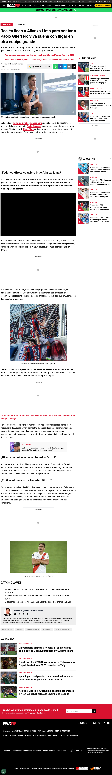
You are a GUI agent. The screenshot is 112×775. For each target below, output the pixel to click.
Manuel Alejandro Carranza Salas (28, 611)
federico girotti (33, 629)
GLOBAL (41, 731)
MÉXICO (50, 731)
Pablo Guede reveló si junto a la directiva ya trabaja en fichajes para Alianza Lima (39, 59)
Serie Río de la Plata (63, 629)
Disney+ (19, 629)
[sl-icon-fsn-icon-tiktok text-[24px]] (103, 723)
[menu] (3, 5)
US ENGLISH (66, 731)
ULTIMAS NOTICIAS (29, 6)
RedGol (56, 736)
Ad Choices (61, 751)
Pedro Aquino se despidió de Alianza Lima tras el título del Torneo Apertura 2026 (39, 55)
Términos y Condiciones (36, 713)
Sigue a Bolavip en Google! (41, 66)
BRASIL (26, 731)
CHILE (34, 731)
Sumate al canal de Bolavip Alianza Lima (56, 10)
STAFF (20, 736)
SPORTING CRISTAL (76, 6)
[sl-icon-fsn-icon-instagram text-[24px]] (94, 723)
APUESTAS (91, 6)
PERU (57, 731)
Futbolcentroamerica (69, 736)
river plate (47, 629)
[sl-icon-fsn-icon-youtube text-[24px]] (108, 723)
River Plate (28, 129)
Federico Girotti (21, 123)
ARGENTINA (17, 731)
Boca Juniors (7, 629)
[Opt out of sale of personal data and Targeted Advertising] (3, 771)
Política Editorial (49, 751)
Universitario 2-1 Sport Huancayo (23, 1)
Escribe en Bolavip (44, 736)
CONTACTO (30, 736)
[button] (60, 66)
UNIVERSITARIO (60, 6)
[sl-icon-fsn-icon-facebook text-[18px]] (90, 723)
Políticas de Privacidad (32, 751)
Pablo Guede (58, 1)
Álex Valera (81, 1)
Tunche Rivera (70, 1)
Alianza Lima (21, 24)
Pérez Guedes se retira (44, 1)
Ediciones (6, 731)
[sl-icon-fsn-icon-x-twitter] (99, 723)
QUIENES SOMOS (9, 736)
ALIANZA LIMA (45, 6)
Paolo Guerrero (34, 126)
